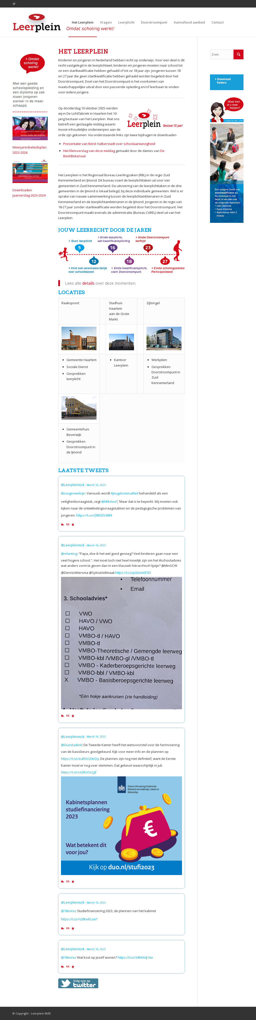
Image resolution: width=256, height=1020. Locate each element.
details (88, 283)
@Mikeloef (109, 501)
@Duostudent (71, 745)
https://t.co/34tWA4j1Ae (135, 957)
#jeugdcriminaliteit (124, 493)
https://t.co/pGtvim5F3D (133, 572)
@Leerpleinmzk (72, 484)
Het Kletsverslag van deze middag (89, 150)
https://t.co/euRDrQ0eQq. (80, 758)
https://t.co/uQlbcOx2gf (78, 772)
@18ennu (68, 911)
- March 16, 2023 (95, 485)
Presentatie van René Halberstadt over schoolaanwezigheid (109, 143)
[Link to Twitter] (14, 4)
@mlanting (69, 553)
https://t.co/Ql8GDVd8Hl (94, 515)
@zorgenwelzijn (73, 493)
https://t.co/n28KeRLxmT (79, 919)
